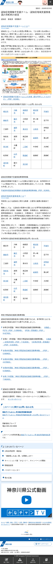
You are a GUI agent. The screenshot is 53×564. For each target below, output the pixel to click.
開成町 (25, 155)
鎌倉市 (5, 120)
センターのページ (14, 399)
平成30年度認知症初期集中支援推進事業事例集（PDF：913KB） (26, 190)
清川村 (25, 164)
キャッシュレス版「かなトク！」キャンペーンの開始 (25, 460)
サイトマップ (34, 539)
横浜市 (5, 111)
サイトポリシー (46, 539)
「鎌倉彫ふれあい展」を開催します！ (19, 456)
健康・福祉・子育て (12, 522)
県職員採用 (9, 465)
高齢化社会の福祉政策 (34, 522)
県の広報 (8, 478)
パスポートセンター (12, 470)
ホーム (3, 522)
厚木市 (25, 129)
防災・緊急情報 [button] (45, 4)
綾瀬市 (35, 138)
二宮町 (25, 147)
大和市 (35, 129)
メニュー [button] (50, 4)
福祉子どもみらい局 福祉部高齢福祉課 (17, 412)
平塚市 (46, 111)
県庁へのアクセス (43, 544)
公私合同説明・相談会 (13, 451)
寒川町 (5, 147)
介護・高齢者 (23, 522)
